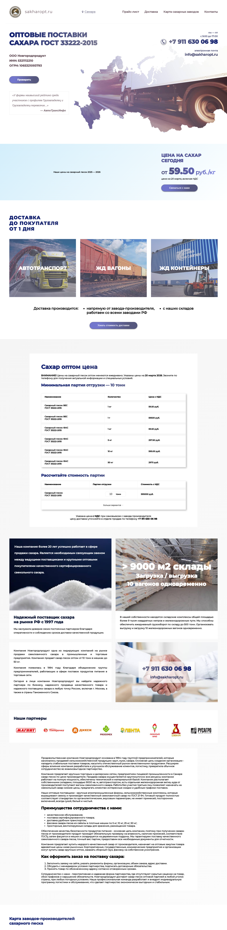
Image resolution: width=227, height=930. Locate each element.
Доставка (151, 11)
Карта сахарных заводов (181, 11)
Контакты (211, 11)
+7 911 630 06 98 (193, 41)
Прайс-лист (130, 11)
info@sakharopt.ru (201, 54)
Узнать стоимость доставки (113, 325)
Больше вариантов (113, 505)
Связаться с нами (179, 188)
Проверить (24, 79)
